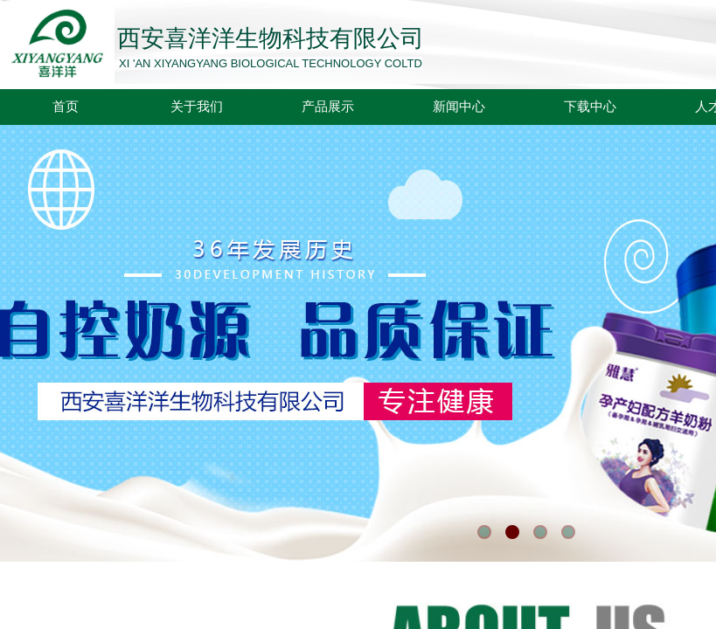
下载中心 (590, 107)
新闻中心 (459, 107)
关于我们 (196, 107)
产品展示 (328, 107)
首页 (65, 107)
